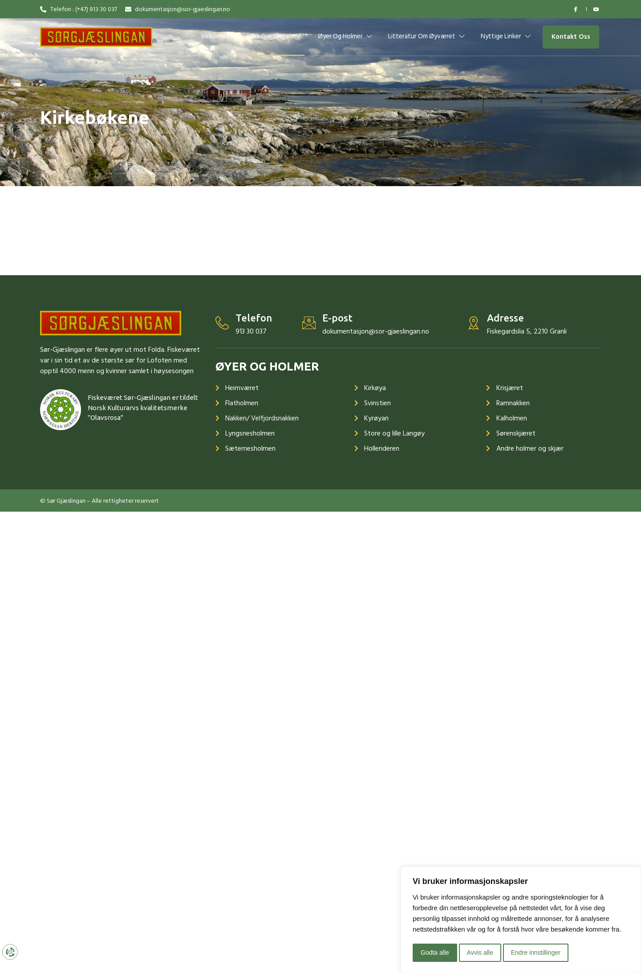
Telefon (253, 317)
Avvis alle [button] (480, 952)
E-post (337, 317)
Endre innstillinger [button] (535, 952)
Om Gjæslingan (276, 36)
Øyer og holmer (345, 36)
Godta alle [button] (435, 952)
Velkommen (217, 36)
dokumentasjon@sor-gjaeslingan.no (375, 331)
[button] (571, 37)
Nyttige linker (506, 36)
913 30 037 (251, 331)
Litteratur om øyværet (426, 36)
